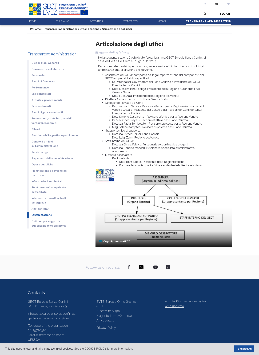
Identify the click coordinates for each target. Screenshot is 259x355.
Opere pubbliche (42, 164)
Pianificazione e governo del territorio (49, 173)
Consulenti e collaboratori (48, 69)
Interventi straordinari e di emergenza (48, 200)
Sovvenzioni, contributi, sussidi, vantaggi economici (51, 120)
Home (32, 21)
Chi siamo (62, 21)
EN (216, 4)
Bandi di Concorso (43, 81)
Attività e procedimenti (46, 99)
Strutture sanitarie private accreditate (48, 189)
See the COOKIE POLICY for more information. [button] (103, 348)
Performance (40, 87)
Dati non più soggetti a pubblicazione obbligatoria (48, 223)
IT (205, 4)
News (162, 21)
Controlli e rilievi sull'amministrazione (44, 144)
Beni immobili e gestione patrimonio (54, 135)
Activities (96, 21)
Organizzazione (89, 29)
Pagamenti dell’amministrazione (52, 158)
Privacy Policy (106, 327)
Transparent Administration (208, 21)
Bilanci (35, 129)
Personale (38, 75)
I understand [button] (244, 348)
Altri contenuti (40, 208)
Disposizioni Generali (45, 62)
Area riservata (174, 306)
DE (228, 4)
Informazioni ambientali (46, 181)
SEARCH (225, 13)
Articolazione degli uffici (117, 29)
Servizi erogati (40, 152)
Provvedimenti (41, 106)
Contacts (130, 21)
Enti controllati (41, 93)
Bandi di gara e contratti (47, 112)
